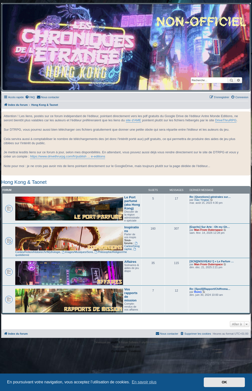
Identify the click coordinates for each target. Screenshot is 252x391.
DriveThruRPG (225, 120)
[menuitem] (30, 97)
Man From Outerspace (208, 229)
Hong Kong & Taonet (24, 182)
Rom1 (198, 291)
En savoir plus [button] (144, 382)
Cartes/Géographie (132, 246)
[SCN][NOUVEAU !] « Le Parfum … (211, 261)
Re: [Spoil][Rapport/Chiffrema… (209, 288)
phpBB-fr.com (132, 346)
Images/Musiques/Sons (77, 251)
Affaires (130, 262)
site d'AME (133, 120)
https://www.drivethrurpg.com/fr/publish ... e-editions (67, 156)
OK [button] (224, 382)
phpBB (114, 342)
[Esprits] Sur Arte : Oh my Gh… (209, 226)
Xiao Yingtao (201, 199)
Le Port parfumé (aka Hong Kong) (132, 202)
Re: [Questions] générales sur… (210, 196)
